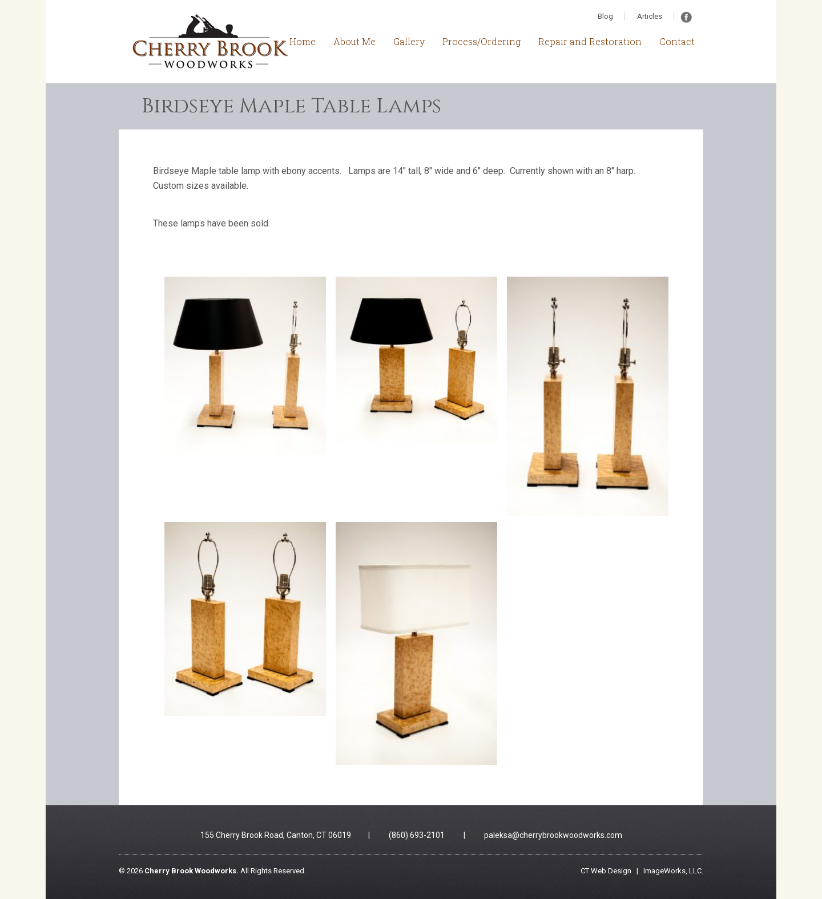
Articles (649, 16)
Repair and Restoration (590, 41)
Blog (605, 16)
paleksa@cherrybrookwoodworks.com (553, 835)
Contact (677, 41)
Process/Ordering (481, 41)
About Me (354, 41)
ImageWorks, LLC (672, 870)
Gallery (409, 41)
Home (302, 41)
